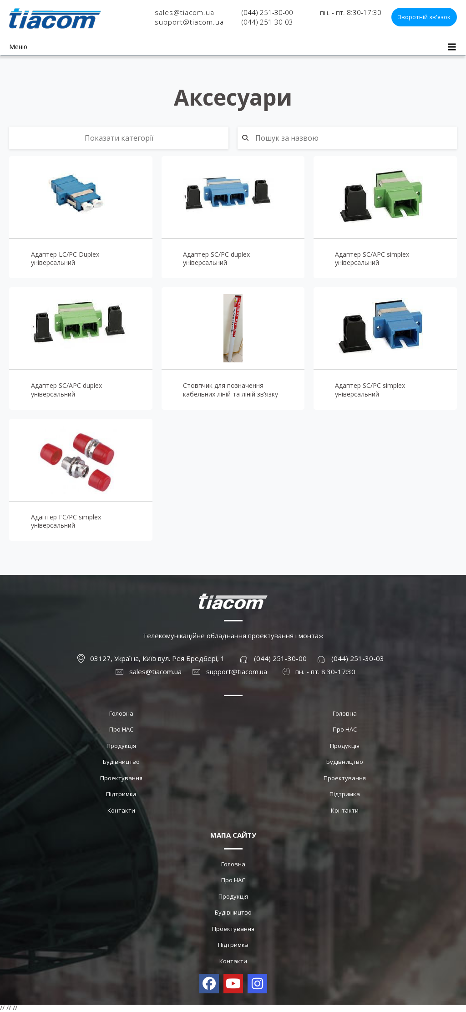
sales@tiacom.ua (184, 12)
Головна (121, 713)
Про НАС (121, 729)
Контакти (121, 810)
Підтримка (121, 794)
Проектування (121, 778)
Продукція (121, 746)
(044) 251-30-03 (267, 21)
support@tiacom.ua (189, 21)
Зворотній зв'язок (424, 17)
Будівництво (121, 762)
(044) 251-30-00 (267, 12)
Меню (18, 46)
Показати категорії (119, 138)
